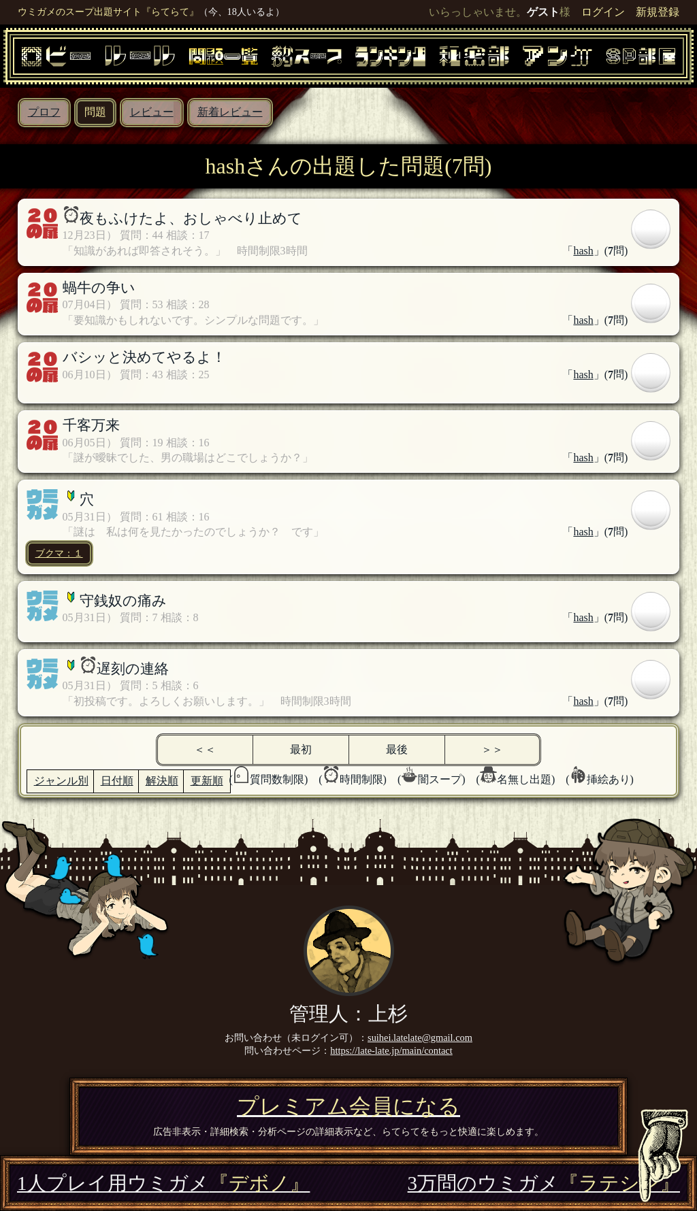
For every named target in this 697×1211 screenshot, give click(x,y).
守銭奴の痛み (123, 600)
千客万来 (91, 425)
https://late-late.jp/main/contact (391, 1050)
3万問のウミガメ (544, 1183)
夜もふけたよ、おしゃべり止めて (191, 218)
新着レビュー (230, 112)
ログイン (603, 12)
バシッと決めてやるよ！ (144, 357)
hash (583, 250)
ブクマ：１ (59, 553)
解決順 (162, 780)
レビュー (152, 112)
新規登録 (657, 12)
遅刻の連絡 (133, 668)
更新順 (207, 780)
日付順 (117, 780)
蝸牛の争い (99, 287)
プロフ (44, 112)
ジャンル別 (61, 780)
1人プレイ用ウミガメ (163, 1183)
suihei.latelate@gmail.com (420, 1037)
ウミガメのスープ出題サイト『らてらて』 (108, 11)
